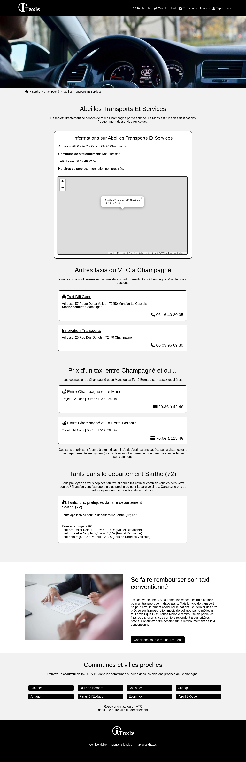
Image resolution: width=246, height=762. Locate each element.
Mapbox (182, 253)
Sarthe (36, 91)
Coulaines (135, 688)
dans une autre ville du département (123, 710)
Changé (183, 688)
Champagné (51, 91)
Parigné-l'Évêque (91, 696)
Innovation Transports (81, 330)
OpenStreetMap (136, 253)
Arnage (35, 696)
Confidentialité (98, 744)
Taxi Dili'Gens (79, 296)
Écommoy (135, 696)
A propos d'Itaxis (147, 744)
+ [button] (62, 182)
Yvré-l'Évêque (187, 696)
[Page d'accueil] (26, 91)
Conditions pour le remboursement (157, 639)
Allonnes (36, 688)
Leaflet (112, 253)
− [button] (62, 188)
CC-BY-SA (162, 253)
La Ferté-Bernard (91, 688)
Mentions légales (121, 744)
